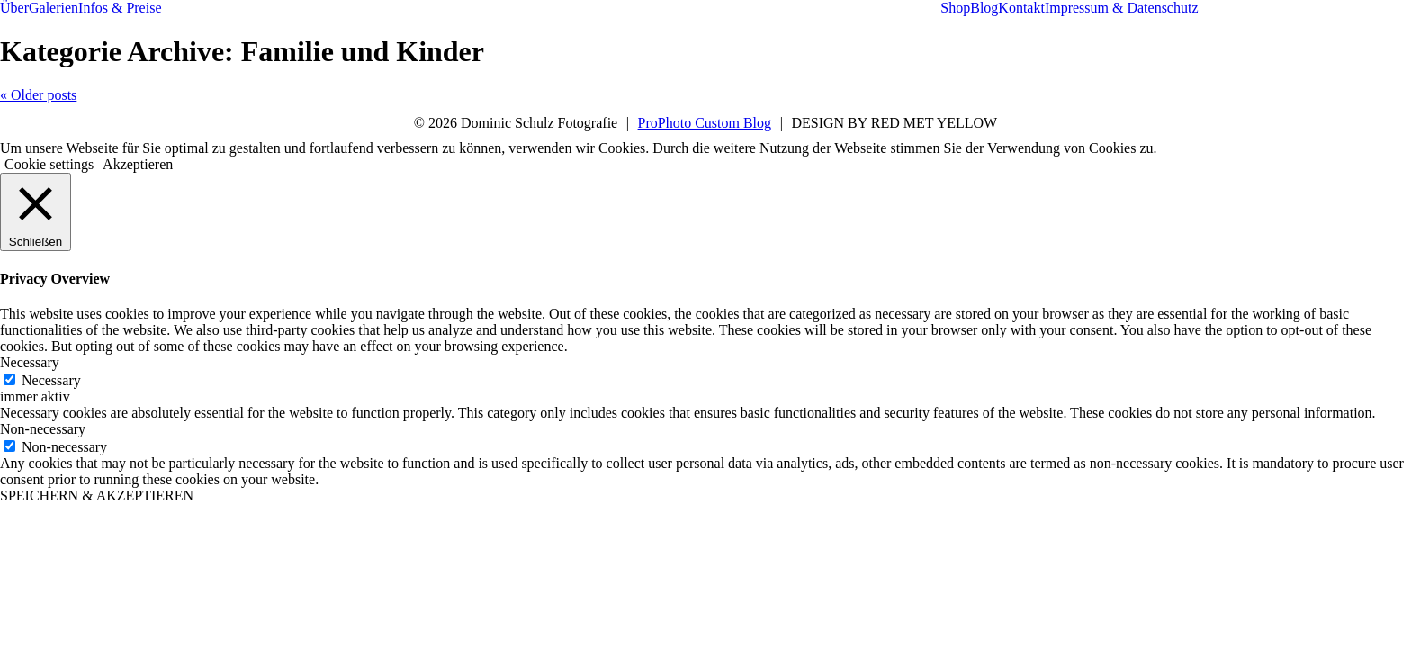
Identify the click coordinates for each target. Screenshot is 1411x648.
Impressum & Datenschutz (1122, 7)
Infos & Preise (119, 7)
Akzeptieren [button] (138, 164)
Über (14, 7)
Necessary (51, 380)
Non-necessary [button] (42, 428)
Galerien (53, 7)
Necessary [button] (29, 362)
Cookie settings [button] (49, 164)
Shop (955, 7)
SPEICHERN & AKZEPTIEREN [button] (96, 495)
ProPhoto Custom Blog (704, 122)
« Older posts (38, 95)
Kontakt (1021, 7)
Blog (984, 7)
